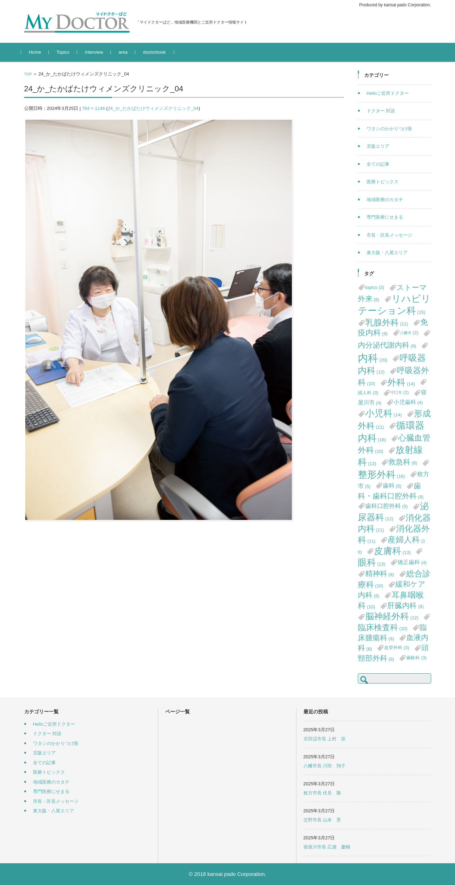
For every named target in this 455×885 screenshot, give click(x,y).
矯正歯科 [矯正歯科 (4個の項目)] (412, 562)
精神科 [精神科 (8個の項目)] (379, 573)
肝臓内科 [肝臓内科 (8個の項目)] (405, 605)
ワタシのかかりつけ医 (389, 128)
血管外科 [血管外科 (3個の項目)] (396, 647)
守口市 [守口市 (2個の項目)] (399, 392)
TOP (28, 74)
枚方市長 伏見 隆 (322, 792)
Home (38, 52)
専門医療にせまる (385, 217)
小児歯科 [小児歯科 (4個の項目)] (408, 402)
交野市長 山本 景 (322, 820)
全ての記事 (378, 164)
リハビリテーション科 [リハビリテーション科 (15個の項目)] (394, 304)
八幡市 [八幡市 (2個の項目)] (409, 332)
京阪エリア (378, 146)
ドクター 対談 (381, 110)
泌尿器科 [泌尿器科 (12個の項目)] (393, 511)
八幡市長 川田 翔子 (324, 765)
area (126, 52)
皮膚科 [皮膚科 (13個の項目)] (392, 551)
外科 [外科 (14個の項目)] (401, 382)
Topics (65, 52)
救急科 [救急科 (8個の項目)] (402, 462)
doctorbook (157, 52)
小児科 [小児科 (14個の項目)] (383, 413)
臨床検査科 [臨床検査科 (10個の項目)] (383, 627)
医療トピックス (383, 181)
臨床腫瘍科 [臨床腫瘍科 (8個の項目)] (392, 632)
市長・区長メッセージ (389, 235)
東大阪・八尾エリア (387, 252)
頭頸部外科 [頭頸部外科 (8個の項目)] (393, 652)
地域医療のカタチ (385, 199)
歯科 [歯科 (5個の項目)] (392, 485)
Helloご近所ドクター (388, 93)
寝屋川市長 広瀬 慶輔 (326, 847)
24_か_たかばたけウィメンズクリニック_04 (153, 108)
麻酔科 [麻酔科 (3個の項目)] (416, 657)
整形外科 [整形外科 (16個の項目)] (381, 474)
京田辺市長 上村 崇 (324, 738)
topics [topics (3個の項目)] (374, 287)
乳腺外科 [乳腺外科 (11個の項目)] (386, 322)
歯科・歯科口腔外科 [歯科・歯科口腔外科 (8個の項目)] (391, 491)
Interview (97, 52)
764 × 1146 (93, 108)
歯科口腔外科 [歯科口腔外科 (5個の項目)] (386, 505)
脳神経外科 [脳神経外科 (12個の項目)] (392, 616)
